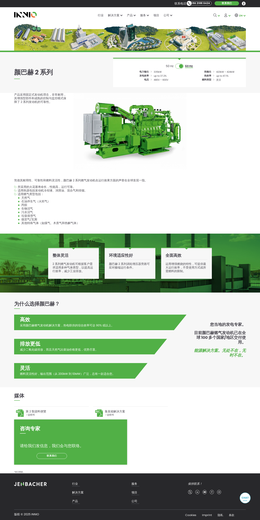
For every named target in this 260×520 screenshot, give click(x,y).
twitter (190, 491)
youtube (204, 491)
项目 (156, 15)
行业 (101, 15)
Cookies (190, 514)
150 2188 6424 (201, 3)
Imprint (207, 514)
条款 (231, 514)
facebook (212, 491)
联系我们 (227, 3)
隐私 (220, 514)
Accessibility (244, 3)
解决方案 (113, 15)
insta (219, 491)
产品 (130, 15)
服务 (143, 15)
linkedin (197, 491)
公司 (166, 15)
